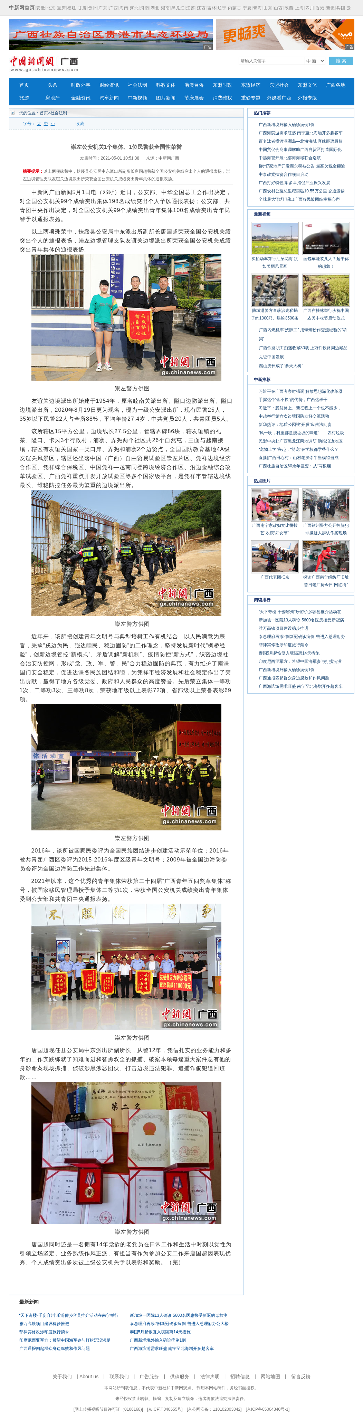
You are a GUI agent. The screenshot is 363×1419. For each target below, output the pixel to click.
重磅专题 (250, 98)
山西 (278, 8)
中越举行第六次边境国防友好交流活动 (294, 416)
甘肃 (82, 8)
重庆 (61, 8)
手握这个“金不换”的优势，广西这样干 (293, 399)
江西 (201, 8)
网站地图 (270, 1376)
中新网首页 (22, 7)
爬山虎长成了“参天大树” (281, 365)
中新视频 (137, 98)
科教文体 (165, 85)
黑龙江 (178, 8)
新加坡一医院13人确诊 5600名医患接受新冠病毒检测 (179, 1315)
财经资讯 (109, 85)
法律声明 (210, 1376)
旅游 (24, 98)
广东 (102, 8)
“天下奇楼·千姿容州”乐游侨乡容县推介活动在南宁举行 (68, 1315)
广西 (113, 8)
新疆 (330, 8)
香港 (320, 8)
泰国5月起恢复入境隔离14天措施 (160, 1332)
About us (88, 1376)
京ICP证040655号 (164, 1409)
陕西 (289, 8)
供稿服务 (179, 1376)
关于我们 (62, 1376)
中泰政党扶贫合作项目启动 (283, 174)
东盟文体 (307, 85)
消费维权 (222, 98)
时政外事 (80, 85)
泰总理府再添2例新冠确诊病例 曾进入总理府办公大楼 (179, 1323)
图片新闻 (165, 98)
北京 (51, 8)
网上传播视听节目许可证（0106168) (108, 1409)
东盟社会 (279, 85)
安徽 (40, 8)
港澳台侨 (194, 85)
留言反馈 (301, 1376)
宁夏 (247, 8)
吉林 (211, 8)
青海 (257, 8)
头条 (52, 85)
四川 (309, 8)
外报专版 (307, 98)
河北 (134, 8)
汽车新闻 (109, 98)
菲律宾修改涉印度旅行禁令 (44, 1332)
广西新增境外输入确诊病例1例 (158, 1340)
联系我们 (119, 1376)
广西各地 (335, 85)
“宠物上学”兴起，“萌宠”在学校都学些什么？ (299, 449)
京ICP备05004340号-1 (267, 1409)
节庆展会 (194, 98)
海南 (124, 8)
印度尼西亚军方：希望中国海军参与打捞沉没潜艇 (65, 1340)
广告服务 (149, 1376)
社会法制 (137, 85)
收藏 (80, 123)
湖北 (155, 8)
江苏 (190, 8)
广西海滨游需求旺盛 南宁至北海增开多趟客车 (172, 1348)
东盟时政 (222, 85)
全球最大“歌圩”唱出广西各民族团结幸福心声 (299, 199)
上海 (299, 8)
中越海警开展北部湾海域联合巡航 (290, 157)
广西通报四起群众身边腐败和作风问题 (54, 1348)
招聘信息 (240, 1376)
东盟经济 (250, 85)
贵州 (92, 8)
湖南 (165, 8)
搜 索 (341, 61)
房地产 (52, 98)
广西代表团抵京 (274, 577)
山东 (268, 8)
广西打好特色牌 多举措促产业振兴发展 (294, 182)
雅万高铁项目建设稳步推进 (44, 1323)
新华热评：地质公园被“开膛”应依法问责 (295, 424)
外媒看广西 (279, 98)
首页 (24, 85)
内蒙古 (234, 8)
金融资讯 (80, 98)
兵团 (340, 8)
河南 (144, 8)
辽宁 (222, 8)
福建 (71, 8)
